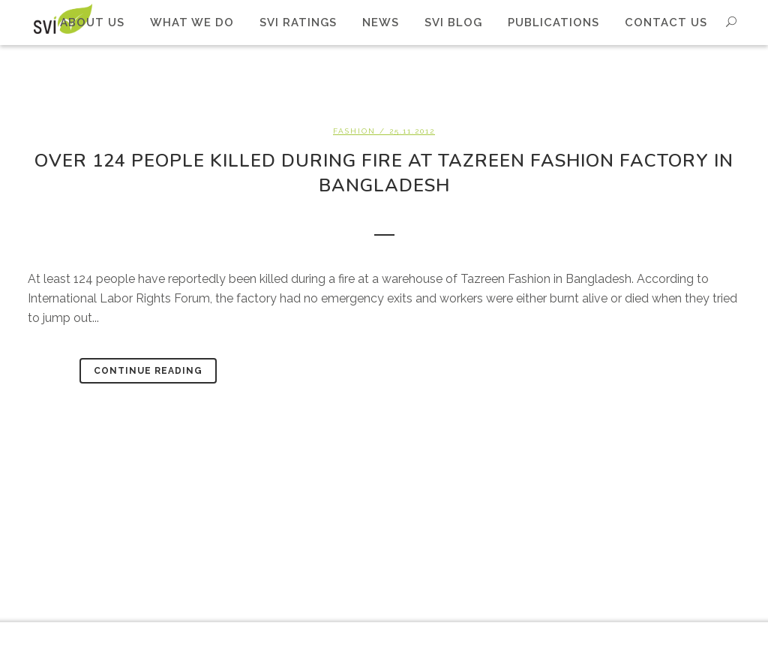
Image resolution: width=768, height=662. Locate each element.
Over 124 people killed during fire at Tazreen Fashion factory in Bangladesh (384, 173)
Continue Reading (148, 371)
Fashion (354, 131)
